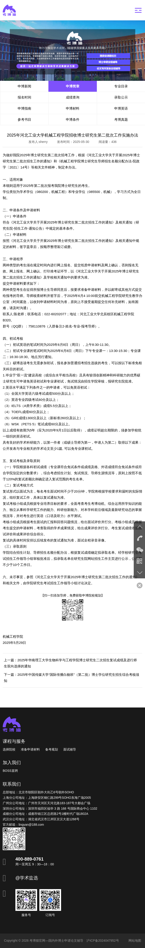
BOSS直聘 (10, 770)
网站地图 (134, 940)
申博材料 (72, 108)
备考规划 (51, 749)
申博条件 (72, 119)
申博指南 (24, 108)
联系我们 (12, 784)
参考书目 (24, 119)
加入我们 (12, 762)
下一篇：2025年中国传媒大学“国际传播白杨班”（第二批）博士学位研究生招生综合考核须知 (71, 678)
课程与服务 (14, 741)
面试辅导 (69, 749)
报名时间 (24, 97)
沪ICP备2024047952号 (102, 940)
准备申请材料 (30, 749)
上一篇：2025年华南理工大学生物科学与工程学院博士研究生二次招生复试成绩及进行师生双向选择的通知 (70, 663)
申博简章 (72, 86)
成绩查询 (72, 97)
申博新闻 (24, 86)
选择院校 (9, 749)
